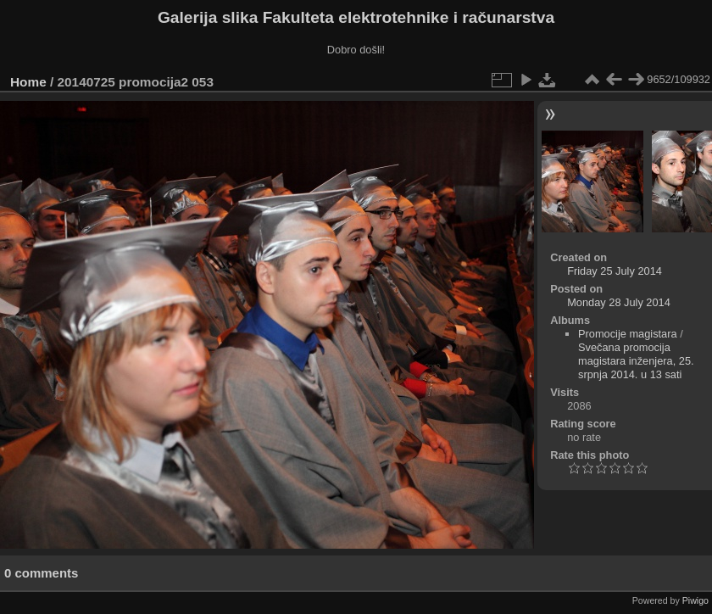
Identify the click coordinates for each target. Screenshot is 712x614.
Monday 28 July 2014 (618, 302)
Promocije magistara (627, 333)
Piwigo (695, 600)
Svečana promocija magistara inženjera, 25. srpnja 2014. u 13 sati (636, 361)
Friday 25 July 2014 (614, 271)
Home (28, 82)
